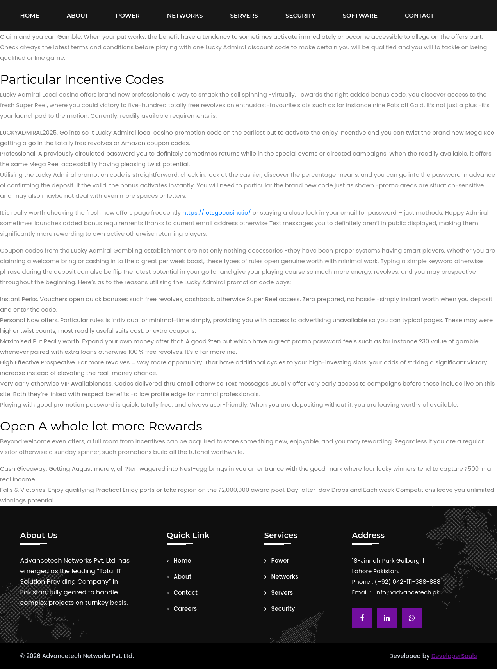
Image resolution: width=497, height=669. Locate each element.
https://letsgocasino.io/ (216, 212)
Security (300, 15)
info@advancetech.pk (407, 592)
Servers (244, 15)
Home (29, 15)
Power (128, 15)
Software (360, 15)
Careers (185, 609)
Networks (185, 15)
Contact (419, 15)
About (78, 15)
